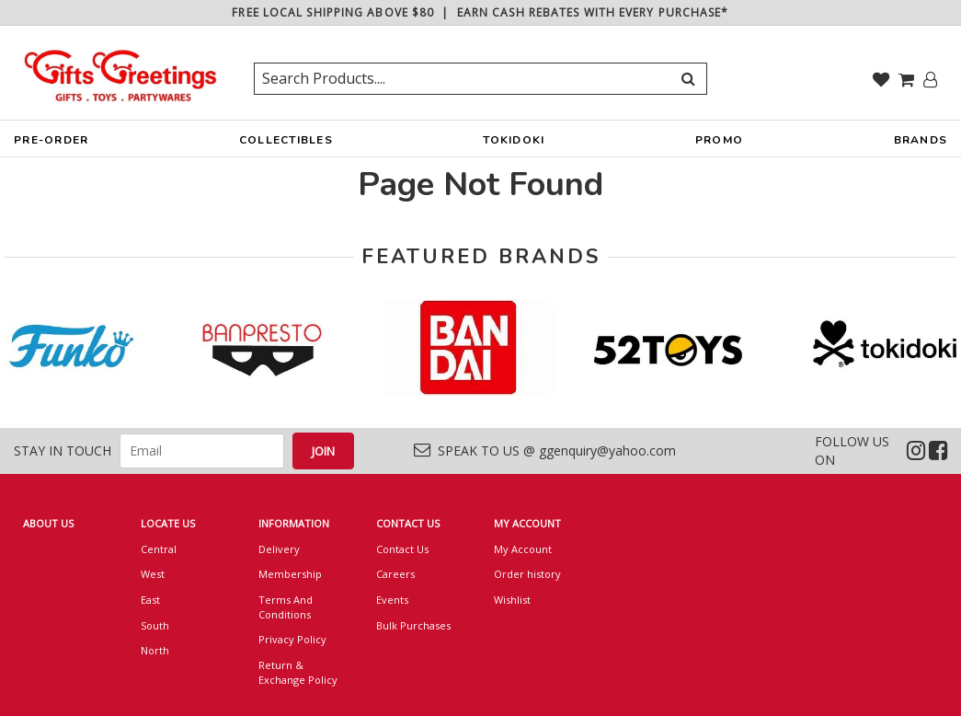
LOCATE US (168, 523)
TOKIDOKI (513, 144)
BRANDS (921, 144)
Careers (395, 574)
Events (392, 599)
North (155, 650)
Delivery (279, 549)
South (155, 625)
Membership (290, 574)
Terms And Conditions (285, 607)
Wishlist (512, 599)
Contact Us (402, 549)
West (153, 574)
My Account (523, 549)
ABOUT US (48, 523)
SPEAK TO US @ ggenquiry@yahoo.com (545, 450)
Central (159, 549)
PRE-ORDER (51, 144)
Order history (527, 574)
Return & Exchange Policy (297, 672)
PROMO (719, 140)
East (150, 599)
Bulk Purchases (413, 625)
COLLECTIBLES (286, 144)
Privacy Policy (292, 639)
